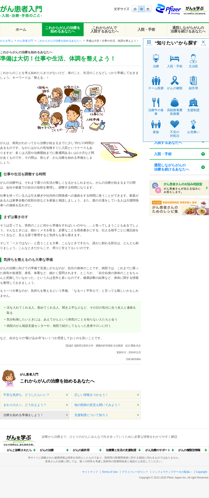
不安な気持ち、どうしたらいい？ (26, 395)
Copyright (201, 471)
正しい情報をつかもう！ (91, 395)
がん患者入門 (25, 40)
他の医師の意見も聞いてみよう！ (97, 405)
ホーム (21, 29)
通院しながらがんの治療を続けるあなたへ (188, 29)
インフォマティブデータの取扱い (172, 471)
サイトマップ (90, 471)
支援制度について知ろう (91, 415)
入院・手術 (146, 29)
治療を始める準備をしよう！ (23, 415)
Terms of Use (109, 471)
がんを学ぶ (6, 40)
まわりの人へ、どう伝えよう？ (24, 405)
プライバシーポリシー (135, 471)
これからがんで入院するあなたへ (104, 29)
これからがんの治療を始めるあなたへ (62, 29)
